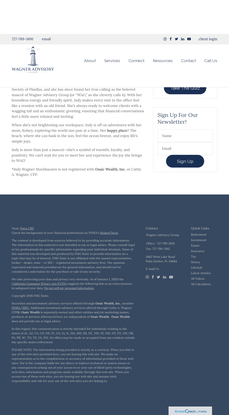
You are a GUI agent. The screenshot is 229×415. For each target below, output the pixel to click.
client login (208, 5)
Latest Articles (201, 284)
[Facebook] (153, 287)
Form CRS (27, 239)
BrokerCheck (109, 243)
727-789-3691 (22, 5)
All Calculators (201, 295)
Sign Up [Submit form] (185, 172)
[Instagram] (165, 5)
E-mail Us (152, 279)
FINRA (16, 318)
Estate (195, 256)
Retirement (199, 245)
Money (195, 273)
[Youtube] (171, 287)
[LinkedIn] (164, 287)
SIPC (25, 318)
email (46, 5)
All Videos (198, 289)
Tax (193, 267)
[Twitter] (158, 287)
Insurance (198, 262)
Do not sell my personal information (69, 299)
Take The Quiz (185, 98)
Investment (199, 251)
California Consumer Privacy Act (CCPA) (39, 294)
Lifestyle (197, 278)
